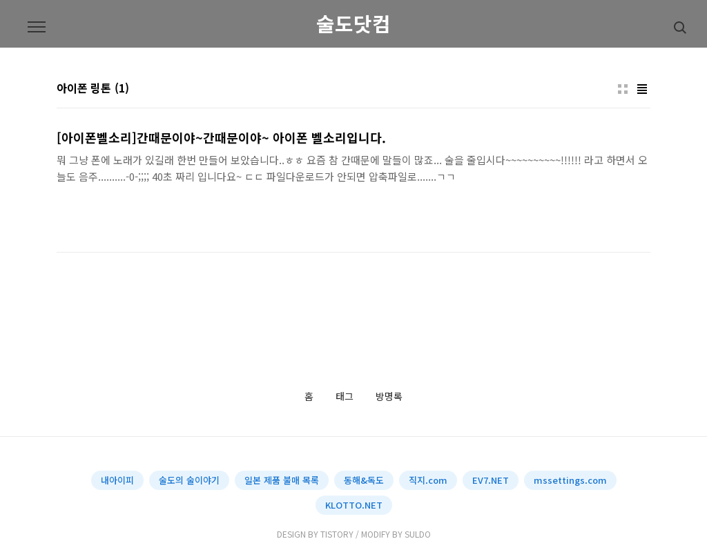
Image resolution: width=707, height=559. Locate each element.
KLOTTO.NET (353, 504)
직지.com (428, 480)
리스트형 (642, 89)
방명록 (389, 397)
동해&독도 (364, 480)
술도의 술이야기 (189, 480)
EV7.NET (490, 480)
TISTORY (337, 534)
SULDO (418, 534)
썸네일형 (622, 89)
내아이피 (117, 480)
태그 (345, 397)
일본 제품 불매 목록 (281, 480)
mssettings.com (570, 480)
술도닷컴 (353, 24)
